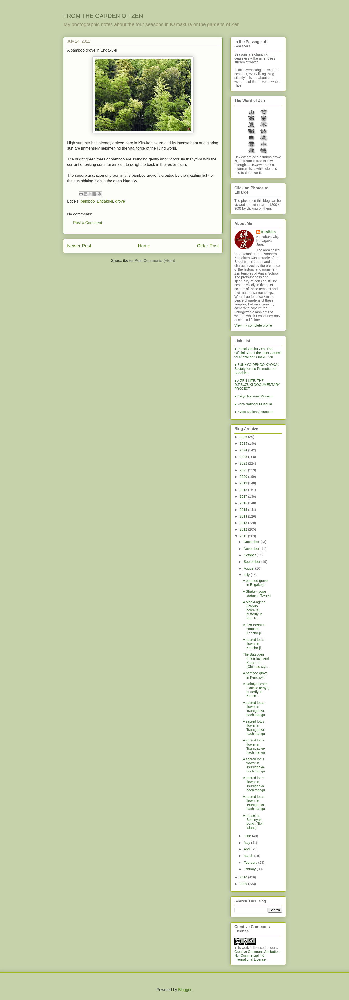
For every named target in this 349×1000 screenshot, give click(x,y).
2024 (244, 450)
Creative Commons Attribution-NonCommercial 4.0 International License (257, 955)
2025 (244, 443)
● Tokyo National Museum (254, 396)
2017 (244, 496)
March (249, 856)
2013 (244, 523)
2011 (244, 536)
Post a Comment (87, 223)
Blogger (184, 990)
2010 (244, 877)
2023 (244, 457)
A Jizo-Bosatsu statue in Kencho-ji (254, 629)
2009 (244, 884)
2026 (244, 437)
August (249, 568)
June (248, 836)
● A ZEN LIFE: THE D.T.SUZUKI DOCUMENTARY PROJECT (257, 385)
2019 (244, 483)
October (250, 555)
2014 (244, 516)
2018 (244, 490)
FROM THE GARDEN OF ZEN (103, 16)
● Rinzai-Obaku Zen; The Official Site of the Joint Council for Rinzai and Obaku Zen (257, 353)
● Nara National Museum (253, 404)
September (252, 562)
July (247, 575)
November (252, 548)
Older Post (208, 245)
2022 (244, 463)
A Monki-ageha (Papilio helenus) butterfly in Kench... (254, 610)
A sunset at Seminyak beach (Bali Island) (253, 822)
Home (144, 245)
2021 (244, 470)
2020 (244, 477)
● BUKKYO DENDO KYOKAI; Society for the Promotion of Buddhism (256, 369)
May (247, 843)
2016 (244, 503)
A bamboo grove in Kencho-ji (255, 675)
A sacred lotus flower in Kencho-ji (253, 644)
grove (120, 201)
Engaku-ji (105, 201)
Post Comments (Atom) (155, 261)
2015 (244, 509)
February (251, 862)
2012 (244, 529)
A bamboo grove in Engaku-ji (255, 583)
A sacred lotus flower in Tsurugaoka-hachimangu (254, 709)
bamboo (88, 201)
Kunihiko (268, 232)
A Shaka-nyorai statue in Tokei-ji (257, 593)
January (250, 869)
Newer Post (79, 245)
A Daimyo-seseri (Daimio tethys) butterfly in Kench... (256, 690)
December (252, 542)
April (247, 849)
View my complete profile (253, 325)
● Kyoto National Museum (253, 412)
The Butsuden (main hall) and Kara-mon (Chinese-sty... (256, 660)
